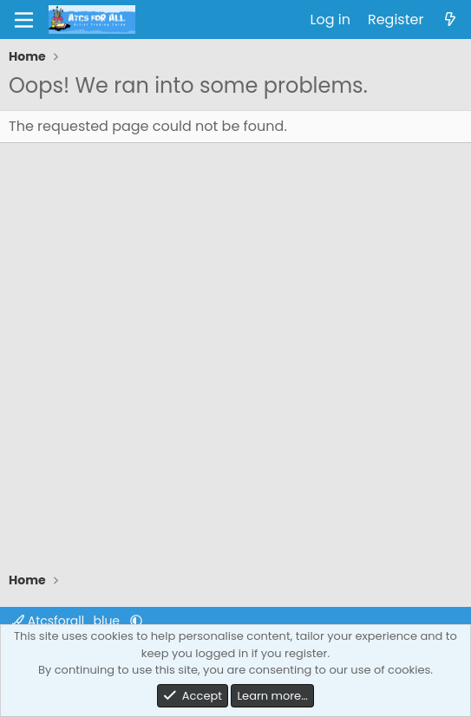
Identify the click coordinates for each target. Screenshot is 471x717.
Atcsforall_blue (67, 620)
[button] (136, 620)
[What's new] (450, 20)
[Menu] (23, 20)
